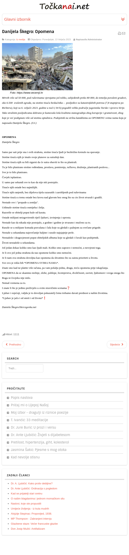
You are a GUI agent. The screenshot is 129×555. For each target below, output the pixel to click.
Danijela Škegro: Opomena (28, 31)
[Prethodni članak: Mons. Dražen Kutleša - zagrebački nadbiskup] (13, 344)
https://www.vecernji (28, 92)
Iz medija (20, 39)
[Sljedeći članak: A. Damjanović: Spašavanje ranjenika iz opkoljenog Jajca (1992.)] (117, 344)
